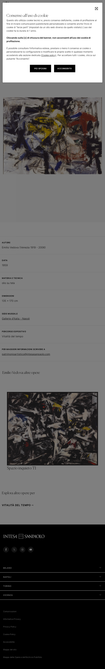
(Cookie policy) (48, 55)
